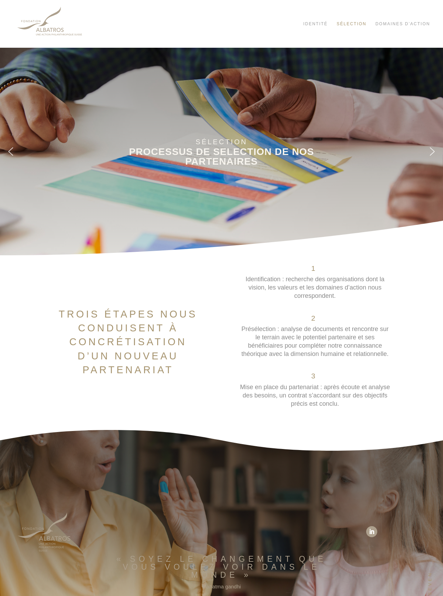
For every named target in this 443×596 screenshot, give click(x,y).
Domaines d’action (404, 23)
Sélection (352, 23)
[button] (10, 151)
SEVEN (430, 583)
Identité (315, 23)
